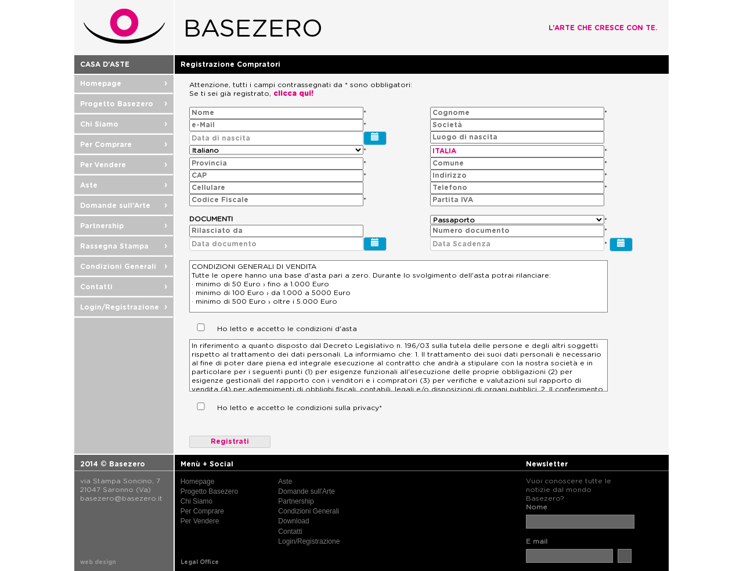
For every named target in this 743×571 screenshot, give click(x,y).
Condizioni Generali (123, 267)
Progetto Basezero (123, 104)
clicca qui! (293, 93)
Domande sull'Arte (123, 206)
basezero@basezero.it (121, 498)
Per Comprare (123, 145)
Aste (123, 185)
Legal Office (200, 562)
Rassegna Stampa (123, 246)
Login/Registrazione (123, 307)
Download (293, 521)
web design (98, 562)
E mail (536, 541)
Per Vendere (123, 165)
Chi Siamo (123, 124)
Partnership (123, 226)
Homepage (123, 84)
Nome (536, 507)
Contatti (123, 287)
